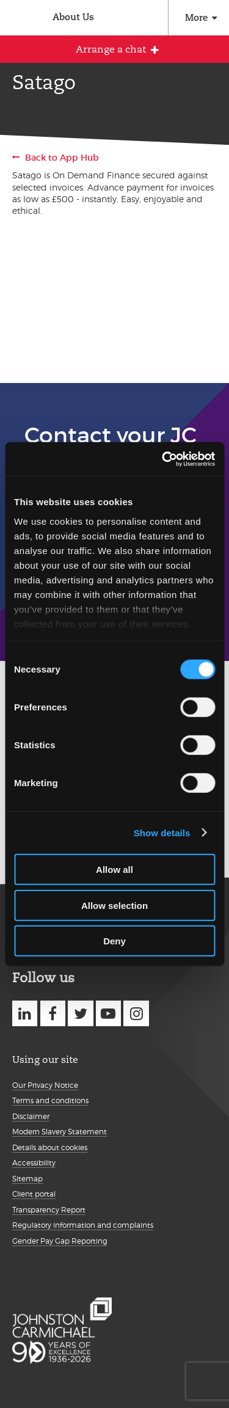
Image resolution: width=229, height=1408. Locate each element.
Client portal (34, 1193)
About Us (73, 17)
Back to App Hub (62, 157)
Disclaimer (30, 1116)
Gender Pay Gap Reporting (59, 1241)
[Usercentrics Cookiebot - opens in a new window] (163, 459)
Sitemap (27, 1178)
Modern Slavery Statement (59, 1131)
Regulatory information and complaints (82, 1225)
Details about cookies (49, 1147)
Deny (114, 941)
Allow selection (114, 905)
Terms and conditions (50, 1100)
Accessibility (34, 1162)
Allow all (114, 869)
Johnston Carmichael (16, 19)
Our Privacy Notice (45, 1085)
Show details (162, 832)
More (196, 17)
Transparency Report (48, 1209)
